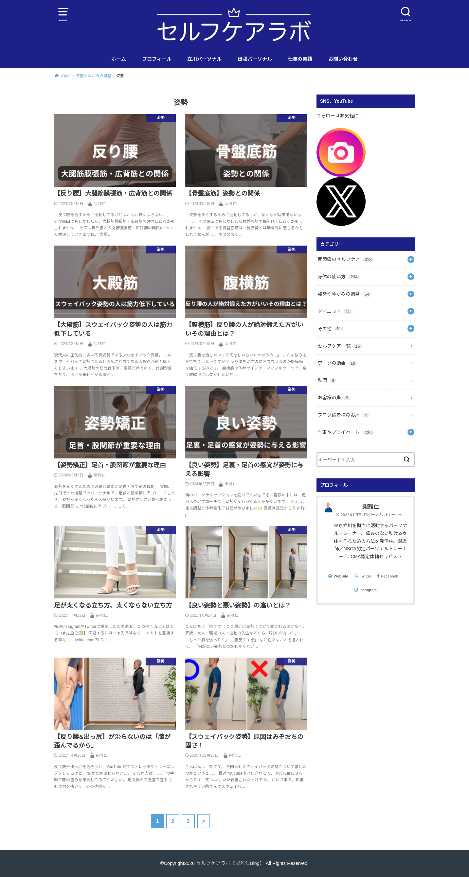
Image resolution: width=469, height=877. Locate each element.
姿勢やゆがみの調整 (344, 294)
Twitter (365, 576)
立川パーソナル (204, 59)
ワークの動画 (337, 363)
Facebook (389, 576)
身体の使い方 (339, 276)
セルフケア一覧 (340, 346)
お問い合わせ (343, 59)
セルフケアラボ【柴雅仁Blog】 (230, 863)
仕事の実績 (300, 59)
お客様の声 (334, 397)
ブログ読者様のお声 (343, 415)
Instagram (368, 590)
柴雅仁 (370, 507)
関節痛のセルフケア (346, 259)
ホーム (118, 59)
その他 (330, 328)
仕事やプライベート (346, 432)
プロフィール (156, 59)
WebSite (341, 576)
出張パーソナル (255, 59)
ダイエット (335, 311)
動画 (327, 380)
